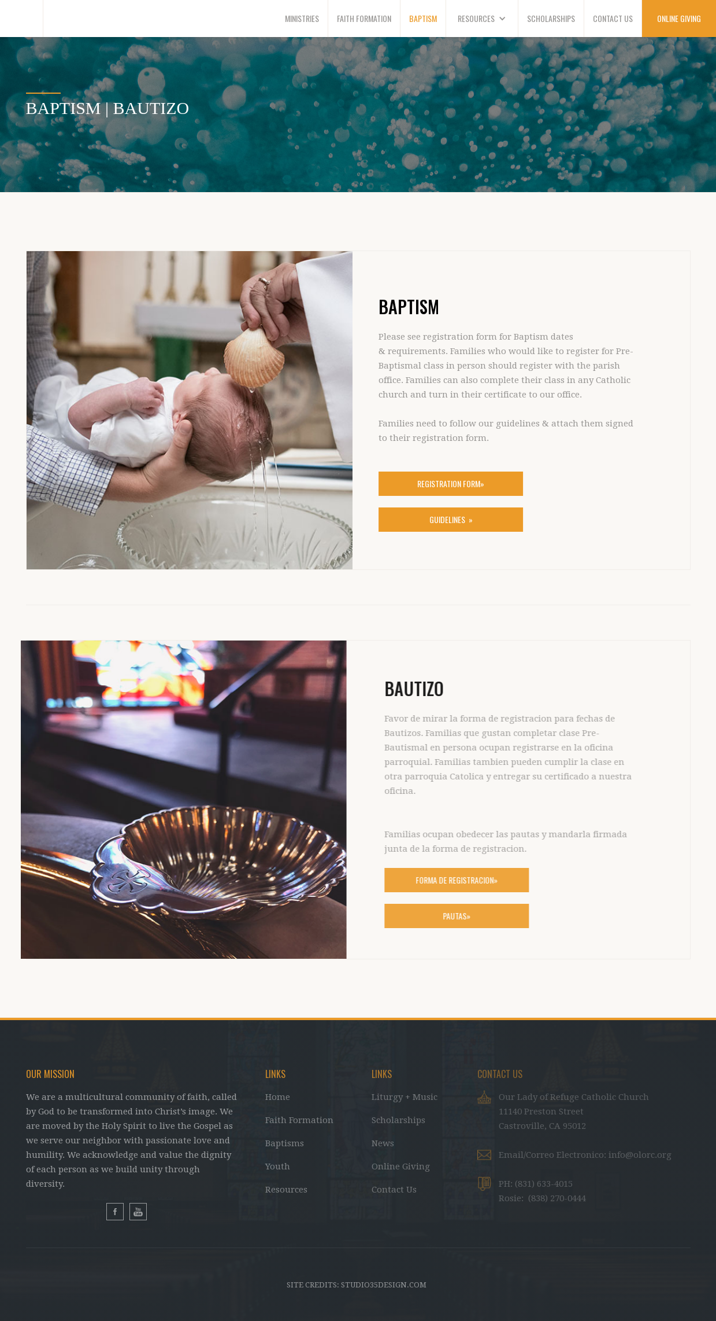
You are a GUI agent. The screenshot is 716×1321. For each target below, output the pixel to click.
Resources (286, 1189)
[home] (21, 18)
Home (277, 1097)
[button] (482, 18)
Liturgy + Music (404, 1097)
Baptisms (284, 1143)
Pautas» (462, 916)
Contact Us (394, 1189)
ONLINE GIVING (679, 18)
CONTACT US (613, 18)
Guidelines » (450, 519)
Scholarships (398, 1120)
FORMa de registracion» (462, 880)
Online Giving (401, 1166)
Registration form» (450, 483)
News (383, 1143)
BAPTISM (423, 18)
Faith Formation (299, 1120)
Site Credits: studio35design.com (356, 1284)
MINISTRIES (302, 18)
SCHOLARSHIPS (551, 18)
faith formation (364, 18)
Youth (277, 1166)
